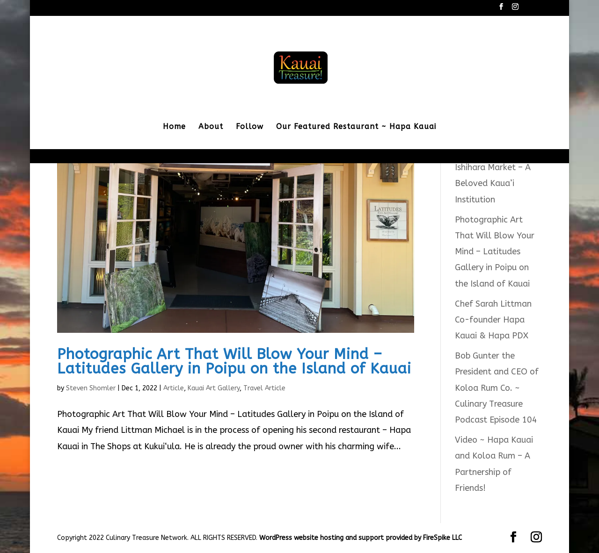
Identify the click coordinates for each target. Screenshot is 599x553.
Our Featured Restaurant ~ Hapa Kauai (356, 127)
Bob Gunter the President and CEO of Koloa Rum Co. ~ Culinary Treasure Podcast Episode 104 (497, 388)
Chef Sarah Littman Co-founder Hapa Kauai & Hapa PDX (493, 320)
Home (174, 127)
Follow (249, 127)
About (210, 127)
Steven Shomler (91, 388)
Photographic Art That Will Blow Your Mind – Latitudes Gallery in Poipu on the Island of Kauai (234, 361)
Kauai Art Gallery (214, 388)
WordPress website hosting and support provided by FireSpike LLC (360, 538)
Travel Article (264, 388)
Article (173, 388)
